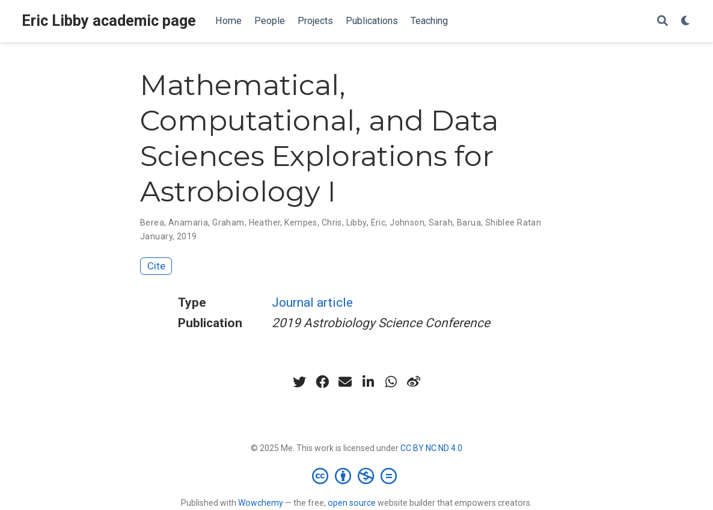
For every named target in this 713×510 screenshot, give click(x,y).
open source (352, 503)
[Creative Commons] (357, 476)
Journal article (312, 302)
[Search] (662, 21)
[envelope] (345, 382)
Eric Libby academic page (109, 20)
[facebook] (322, 382)
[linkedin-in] (368, 382)
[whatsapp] (391, 382)
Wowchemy (260, 503)
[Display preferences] (686, 21)
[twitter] (299, 382)
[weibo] (414, 382)
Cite (156, 266)
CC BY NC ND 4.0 (431, 448)
